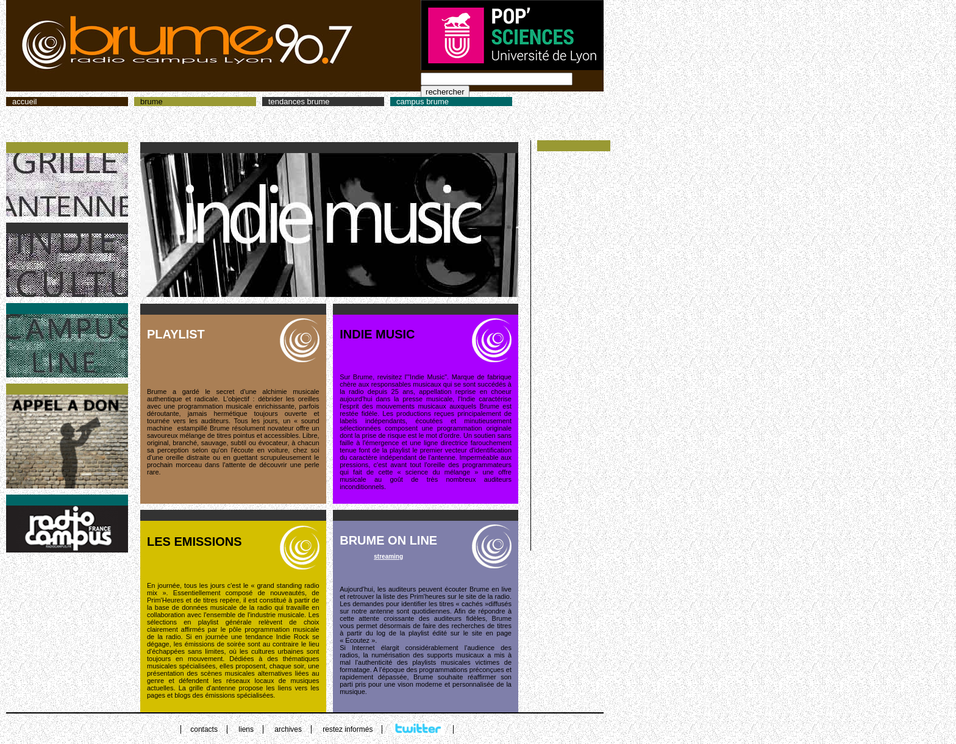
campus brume (422, 101)
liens (246, 729)
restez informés (348, 729)
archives (288, 729)
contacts (204, 729)
